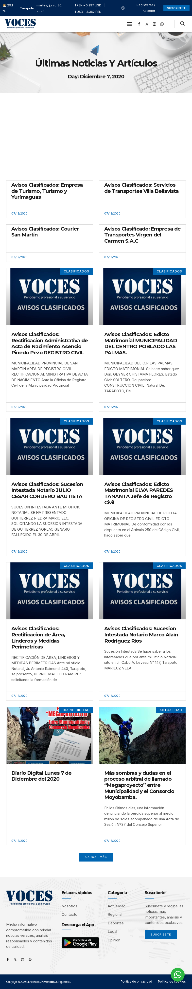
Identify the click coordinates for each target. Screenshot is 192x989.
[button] (129, 24)
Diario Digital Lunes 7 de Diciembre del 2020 (41, 776)
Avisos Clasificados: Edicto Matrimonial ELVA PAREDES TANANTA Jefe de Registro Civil (138, 493)
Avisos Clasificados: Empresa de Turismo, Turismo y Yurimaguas (47, 191)
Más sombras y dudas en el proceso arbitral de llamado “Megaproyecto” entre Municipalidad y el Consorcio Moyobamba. (139, 785)
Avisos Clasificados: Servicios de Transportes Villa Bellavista (141, 188)
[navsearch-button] (182, 24)
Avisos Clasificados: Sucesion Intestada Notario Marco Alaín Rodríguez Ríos (141, 634)
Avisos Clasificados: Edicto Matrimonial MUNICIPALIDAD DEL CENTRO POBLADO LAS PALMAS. (140, 343)
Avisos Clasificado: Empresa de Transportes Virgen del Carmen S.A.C (142, 235)
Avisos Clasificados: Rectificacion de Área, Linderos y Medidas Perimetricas (38, 637)
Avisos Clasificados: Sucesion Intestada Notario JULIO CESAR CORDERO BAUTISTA (47, 490)
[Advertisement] (96, 129)
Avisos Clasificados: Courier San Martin (45, 232)
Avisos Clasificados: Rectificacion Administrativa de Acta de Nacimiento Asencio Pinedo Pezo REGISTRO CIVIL (49, 343)
